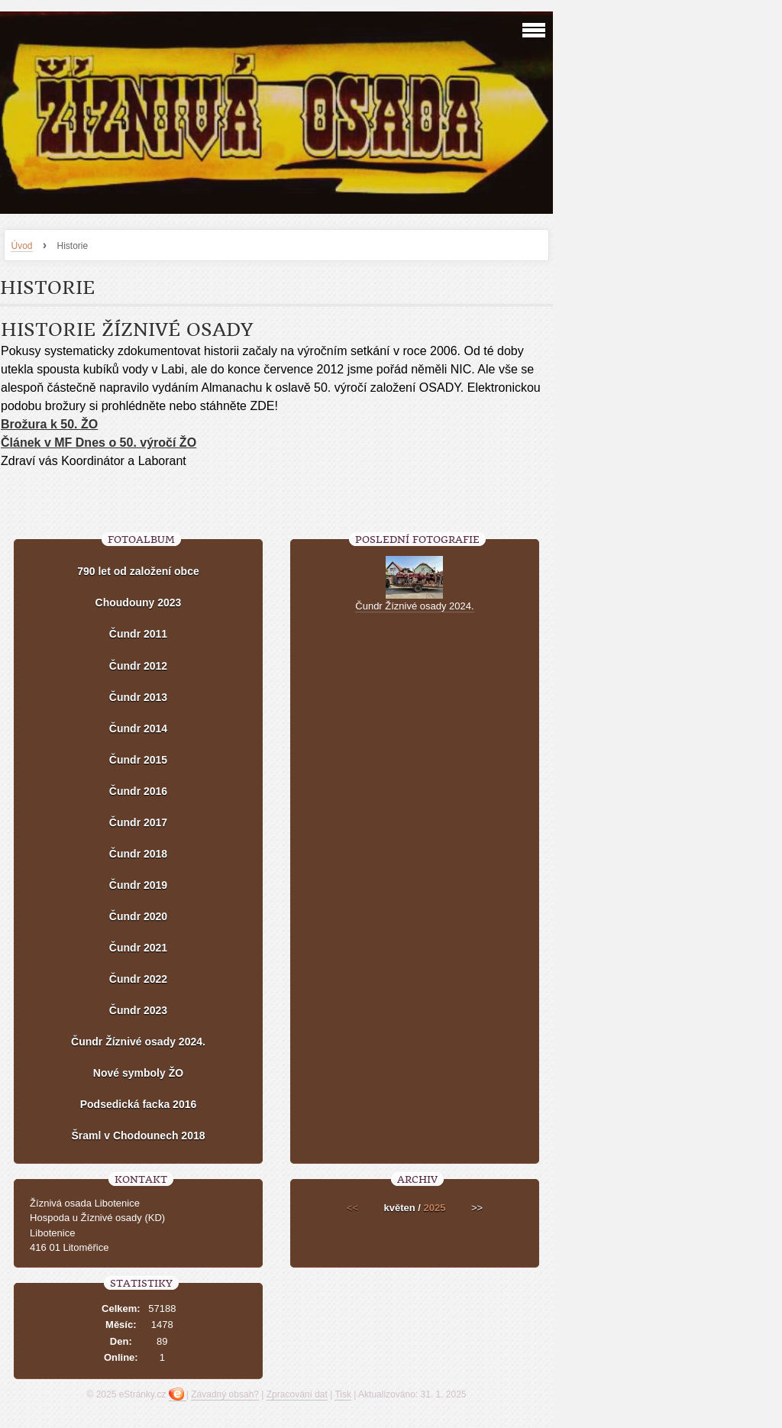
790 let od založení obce (138, 571)
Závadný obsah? (225, 1394)
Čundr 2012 (138, 666)
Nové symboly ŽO (138, 1073)
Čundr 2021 (138, 948)
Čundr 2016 (138, 791)
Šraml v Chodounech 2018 (138, 1135)
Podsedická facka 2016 (138, 1104)
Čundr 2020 (138, 916)
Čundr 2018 (138, 854)
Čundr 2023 (138, 1010)
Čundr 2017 (138, 822)
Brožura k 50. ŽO (49, 424)
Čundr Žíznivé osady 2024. (138, 1041)
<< (352, 1207)
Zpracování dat (297, 1394)
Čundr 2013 (138, 697)
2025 (435, 1207)
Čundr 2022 (138, 979)
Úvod (21, 246)
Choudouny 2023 (138, 602)
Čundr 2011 (138, 634)
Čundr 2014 (138, 728)
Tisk (342, 1394)
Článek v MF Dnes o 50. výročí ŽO (98, 442)
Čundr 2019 (138, 885)
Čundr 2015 (138, 760)
